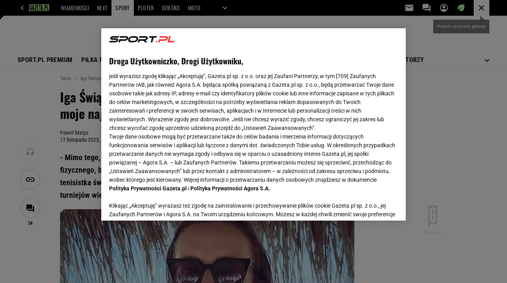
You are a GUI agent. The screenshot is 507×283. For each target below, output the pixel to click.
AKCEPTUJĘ (371, 205)
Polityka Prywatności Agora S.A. (230, 188)
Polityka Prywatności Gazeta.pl (148, 188)
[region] (253, 124)
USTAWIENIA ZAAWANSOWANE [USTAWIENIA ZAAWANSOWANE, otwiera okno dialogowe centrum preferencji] (160, 205)
